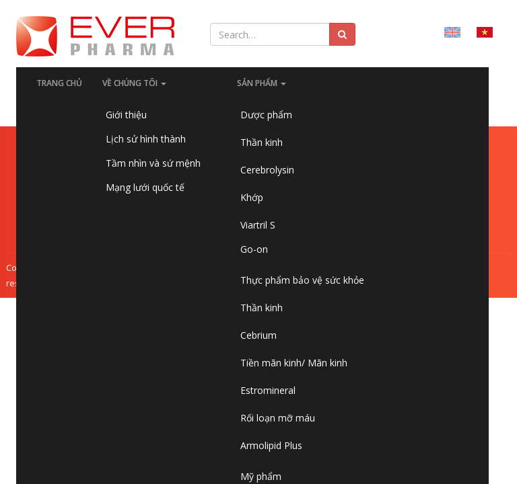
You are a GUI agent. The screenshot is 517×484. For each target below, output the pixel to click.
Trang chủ (59, 83)
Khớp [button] (251, 197)
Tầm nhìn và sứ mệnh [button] (153, 163)
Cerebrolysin (267, 169)
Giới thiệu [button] (126, 114)
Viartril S (257, 224)
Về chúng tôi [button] (134, 83)
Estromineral (268, 390)
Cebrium (258, 335)
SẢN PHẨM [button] (261, 83)
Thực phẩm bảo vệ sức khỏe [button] (302, 280)
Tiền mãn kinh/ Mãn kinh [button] (293, 362)
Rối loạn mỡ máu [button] (277, 417)
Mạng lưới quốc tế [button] (145, 187)
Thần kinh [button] (261, 142)
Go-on (254, 249)
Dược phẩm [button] (266, 114)
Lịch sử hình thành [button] (146, 138)
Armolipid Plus (271, 445)
